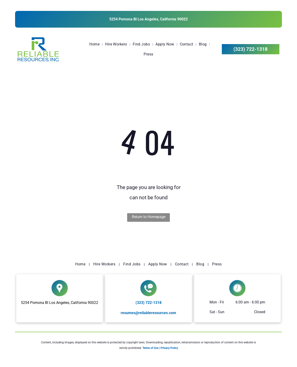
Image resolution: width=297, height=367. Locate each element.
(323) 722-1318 (148, 302)
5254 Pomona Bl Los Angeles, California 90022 (148, 19)
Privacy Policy (169, 348)
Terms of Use (150, 348)
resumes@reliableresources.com (148, 313)
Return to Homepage (148, 217)
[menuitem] (95, 44)
